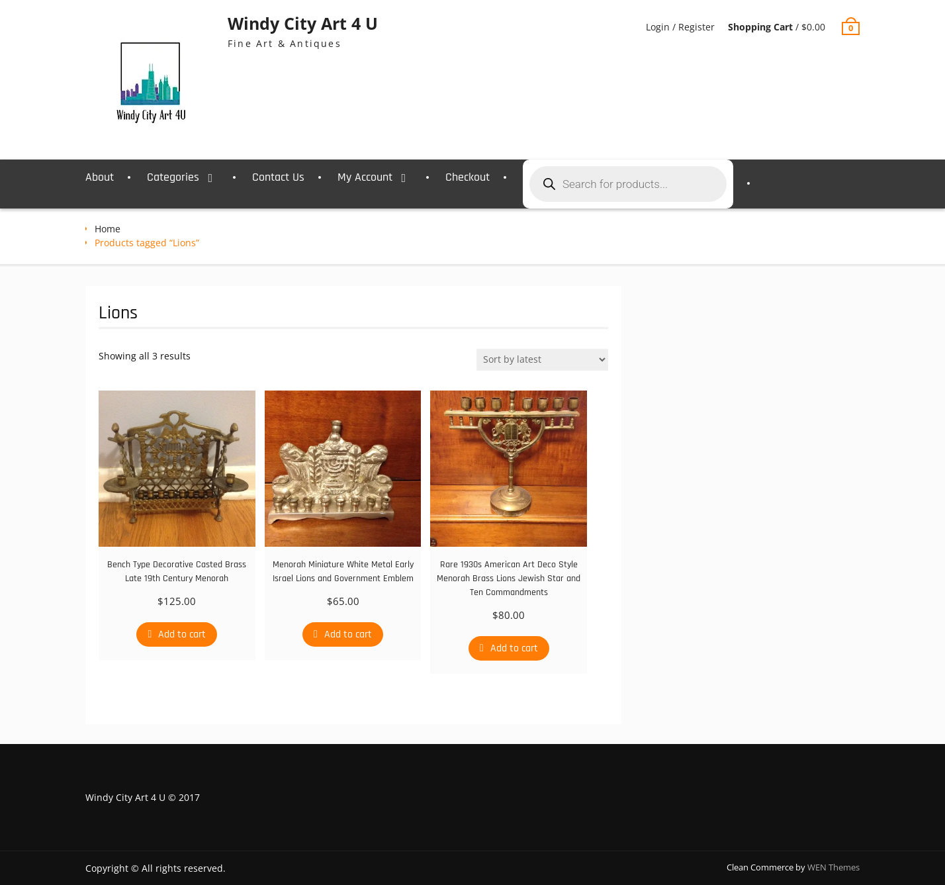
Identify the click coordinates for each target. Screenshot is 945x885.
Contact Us (278, 177)
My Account (365, 177)
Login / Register (680, 27)
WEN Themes (833, 867)
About (99, 177)
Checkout (467, 177)
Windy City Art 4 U (303, 23)
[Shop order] (542, 360)
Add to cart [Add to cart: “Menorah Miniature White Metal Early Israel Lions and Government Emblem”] (348, 634)
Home (107, 228)
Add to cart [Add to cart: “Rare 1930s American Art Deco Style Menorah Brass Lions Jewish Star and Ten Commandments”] (514, 648)
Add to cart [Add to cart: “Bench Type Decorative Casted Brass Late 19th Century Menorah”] (182, 634)
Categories (173, 177)
